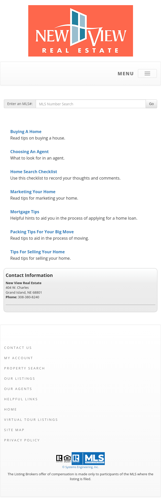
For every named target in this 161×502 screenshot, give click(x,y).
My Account (18, 358)
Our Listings (19, 378)
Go (151, 103)
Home (10, 409)
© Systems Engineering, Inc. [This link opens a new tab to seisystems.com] (80, 467)
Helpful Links (21, 399)
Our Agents (18, 388)
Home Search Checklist (33, 171)
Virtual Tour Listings (31, 419)
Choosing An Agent (29, 151)
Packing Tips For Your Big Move (42, 232)
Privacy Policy (22, 440)
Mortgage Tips (24, 212)
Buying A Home (25, 131)
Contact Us (18, 347)
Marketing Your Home (32, 191)
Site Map (14, 429)
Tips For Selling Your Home (37, 252)
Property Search (24, 368)
